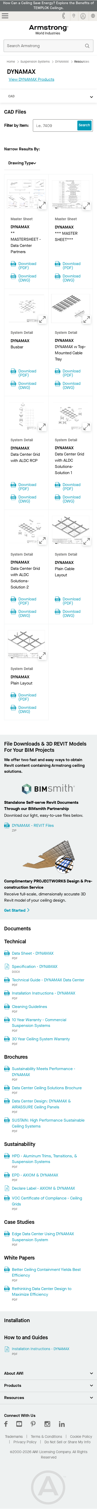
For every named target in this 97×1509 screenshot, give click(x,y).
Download (27, 265)
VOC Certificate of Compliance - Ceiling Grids (47, 1200)
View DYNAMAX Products (31, 79)
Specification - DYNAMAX (34, 966)
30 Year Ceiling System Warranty (41, 1039)
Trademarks (14, 1436)
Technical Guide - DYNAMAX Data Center (48, 980)
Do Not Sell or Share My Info (67, 1442)
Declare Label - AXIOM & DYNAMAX (43, 1188)
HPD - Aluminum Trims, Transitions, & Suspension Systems (44, 1158)
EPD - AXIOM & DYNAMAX (35, 1175)
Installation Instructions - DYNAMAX (43, 993)
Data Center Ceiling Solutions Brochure (47, 1088)
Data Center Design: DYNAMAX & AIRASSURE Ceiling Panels (41, 1103)
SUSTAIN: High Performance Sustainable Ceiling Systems (48, 1123)
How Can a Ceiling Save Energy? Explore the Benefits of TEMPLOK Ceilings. (48, 5)
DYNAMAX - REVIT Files (33, 825)
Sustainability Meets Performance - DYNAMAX (43, 1071)
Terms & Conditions (46, 1436)
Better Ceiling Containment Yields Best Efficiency (46, 1272)
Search (84, 125)
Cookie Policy (81, 1436)
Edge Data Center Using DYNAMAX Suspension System (43, 1236)
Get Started (17, 910)
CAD (11, 96)
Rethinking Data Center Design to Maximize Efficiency (41, 1291)
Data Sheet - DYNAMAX (33, 953)
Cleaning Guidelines (29, 1006)
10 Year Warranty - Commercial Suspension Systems (39, 1022)
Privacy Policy (24, 1442)
